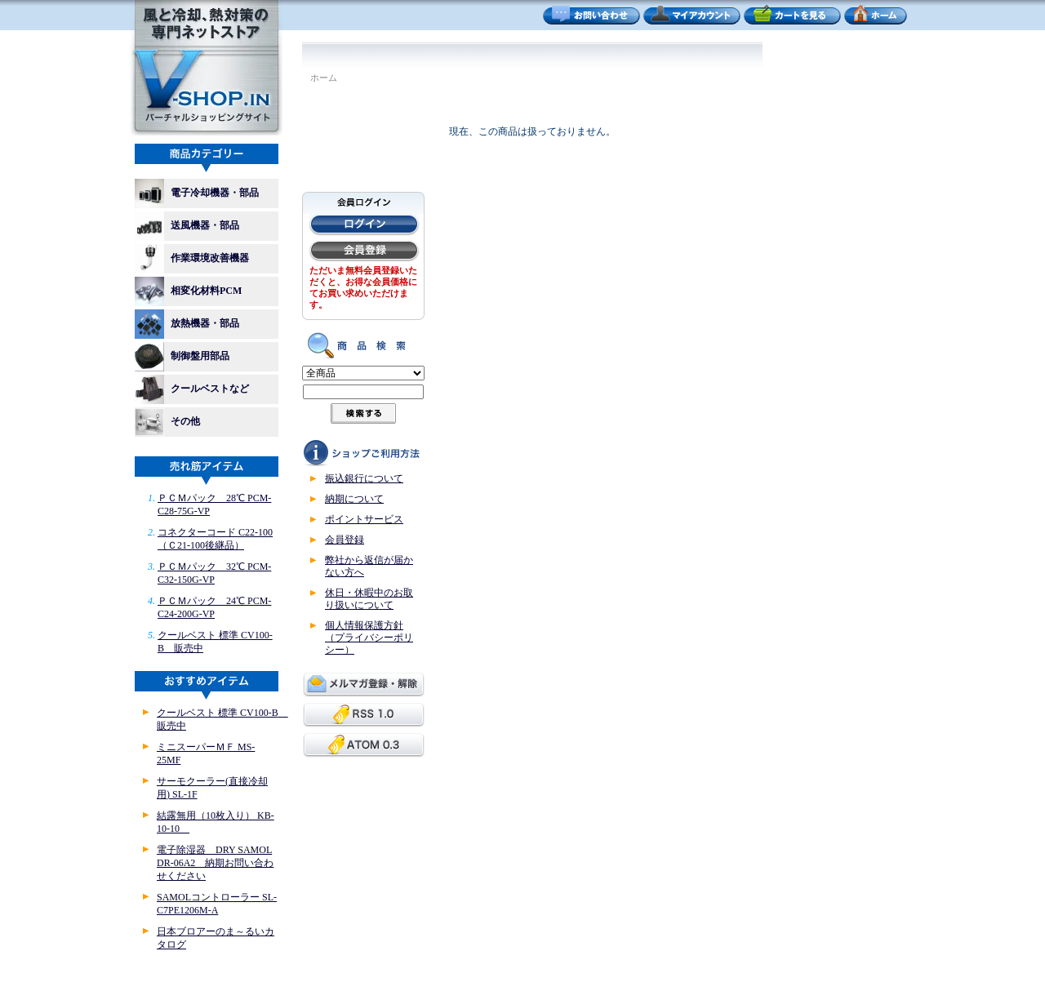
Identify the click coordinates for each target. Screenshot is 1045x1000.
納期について (354, 498)
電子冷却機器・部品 (197, 193)
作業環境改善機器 (197, 258)
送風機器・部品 (192, 226)
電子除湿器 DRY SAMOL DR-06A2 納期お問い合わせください (215, 863)
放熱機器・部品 (192, 324)
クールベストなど (192, 389)
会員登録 (344, 539)
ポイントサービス (364, 519)
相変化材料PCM (193, 291)
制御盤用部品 (187, 356)
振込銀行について (364, 478)
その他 (167, 422)
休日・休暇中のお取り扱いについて (369, 599)
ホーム (323, 77)
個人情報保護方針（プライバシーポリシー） (369, 638)
